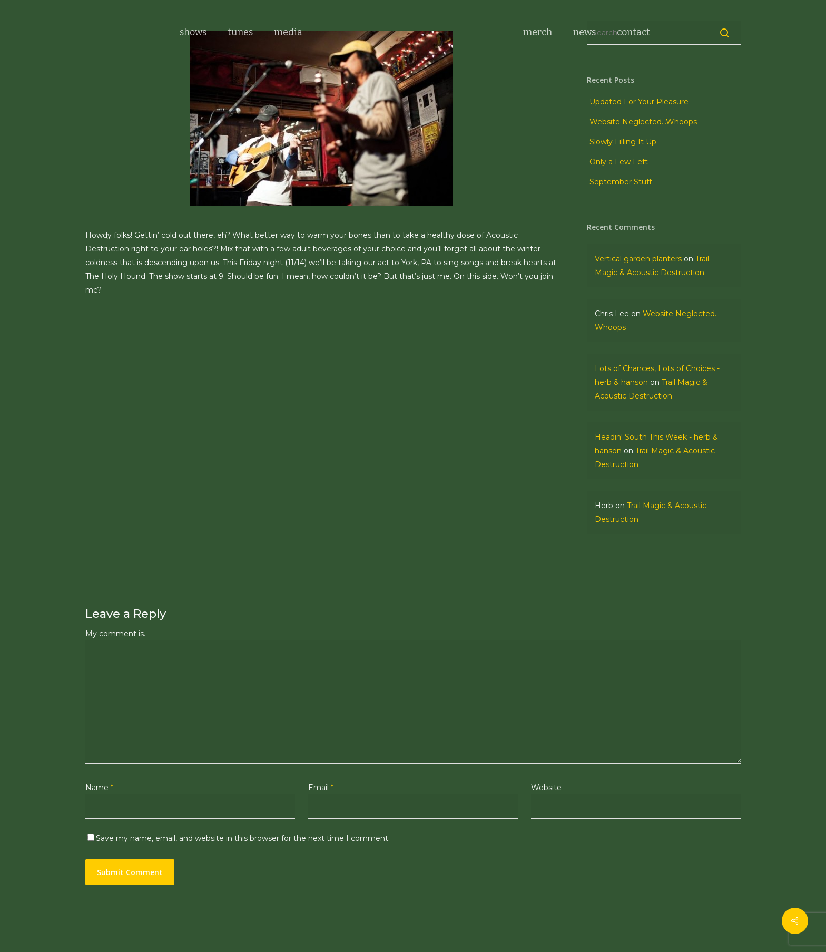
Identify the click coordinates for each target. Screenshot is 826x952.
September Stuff (620, 182)
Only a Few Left (618, 162)
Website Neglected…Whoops (643, 122)
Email (320, 787)
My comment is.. (116, 633)
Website (546, 787)
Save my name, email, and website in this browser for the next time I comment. (243, 838)
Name (99, 787)
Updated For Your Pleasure (639, 101)
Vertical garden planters (638, 259)
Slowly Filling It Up (622, 142)
